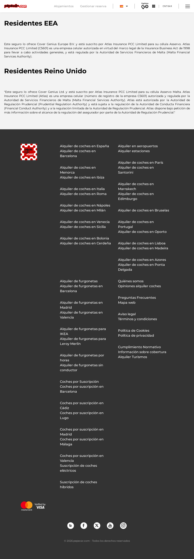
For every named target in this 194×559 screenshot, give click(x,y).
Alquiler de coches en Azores (142, 260)
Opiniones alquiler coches (139, 286)
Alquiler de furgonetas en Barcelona (81, 288)
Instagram (123, 525)
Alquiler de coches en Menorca (78, 170)
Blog (70, 525)
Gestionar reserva (93, 6)
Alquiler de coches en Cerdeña (85, 243)
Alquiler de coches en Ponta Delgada (141, 267)
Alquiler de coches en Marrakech (136, 186)
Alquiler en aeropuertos (138, 146)
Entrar (167, 6)
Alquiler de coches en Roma (83, 194)
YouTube (110, 525)
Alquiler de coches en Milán (83, 210)
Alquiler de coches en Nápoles (85, 205)
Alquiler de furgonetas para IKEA (83, 331)
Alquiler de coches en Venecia (85, 222)
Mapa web (127, 303)
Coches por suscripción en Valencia (82, 458)
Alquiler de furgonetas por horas (82, 357)
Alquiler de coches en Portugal (136, 224)
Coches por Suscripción (79, 382)
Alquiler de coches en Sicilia (83, 227)
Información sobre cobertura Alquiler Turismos (142, 354)
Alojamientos (64, 6)
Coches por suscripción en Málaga (82, 441)
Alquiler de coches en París (140, 163)
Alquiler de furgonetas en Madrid (81, 305)
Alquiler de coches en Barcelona (78, 153)
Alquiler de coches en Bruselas (143, 210)
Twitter (97, 525)
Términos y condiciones (137, 319)
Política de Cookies (133, 331)
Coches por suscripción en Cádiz (82, 405)
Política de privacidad (136, 335)
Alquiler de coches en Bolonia (84, 238)
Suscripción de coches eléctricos (78, 468)
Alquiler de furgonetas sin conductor (81, 367)
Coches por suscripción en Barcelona (82, 389)
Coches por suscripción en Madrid (82, 431)
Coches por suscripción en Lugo (82, 415)
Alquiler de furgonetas (79, 281)
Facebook (84, 525)
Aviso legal (127, 314)
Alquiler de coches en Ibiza (82, 177)
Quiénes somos (131, 281)
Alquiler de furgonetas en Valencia (81, 314)
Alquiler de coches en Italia (82, 189)
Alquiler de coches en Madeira (143, 248)
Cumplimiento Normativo (139, 347)
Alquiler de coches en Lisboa (142, 243)
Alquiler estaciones (134, 151)
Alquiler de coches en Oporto (142, 232)
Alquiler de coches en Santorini (136, 170)
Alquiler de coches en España (84, 146)
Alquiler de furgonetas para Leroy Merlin (83, 341)
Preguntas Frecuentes (137, 298)
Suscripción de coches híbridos (78, 484)
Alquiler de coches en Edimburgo (136, 196)
